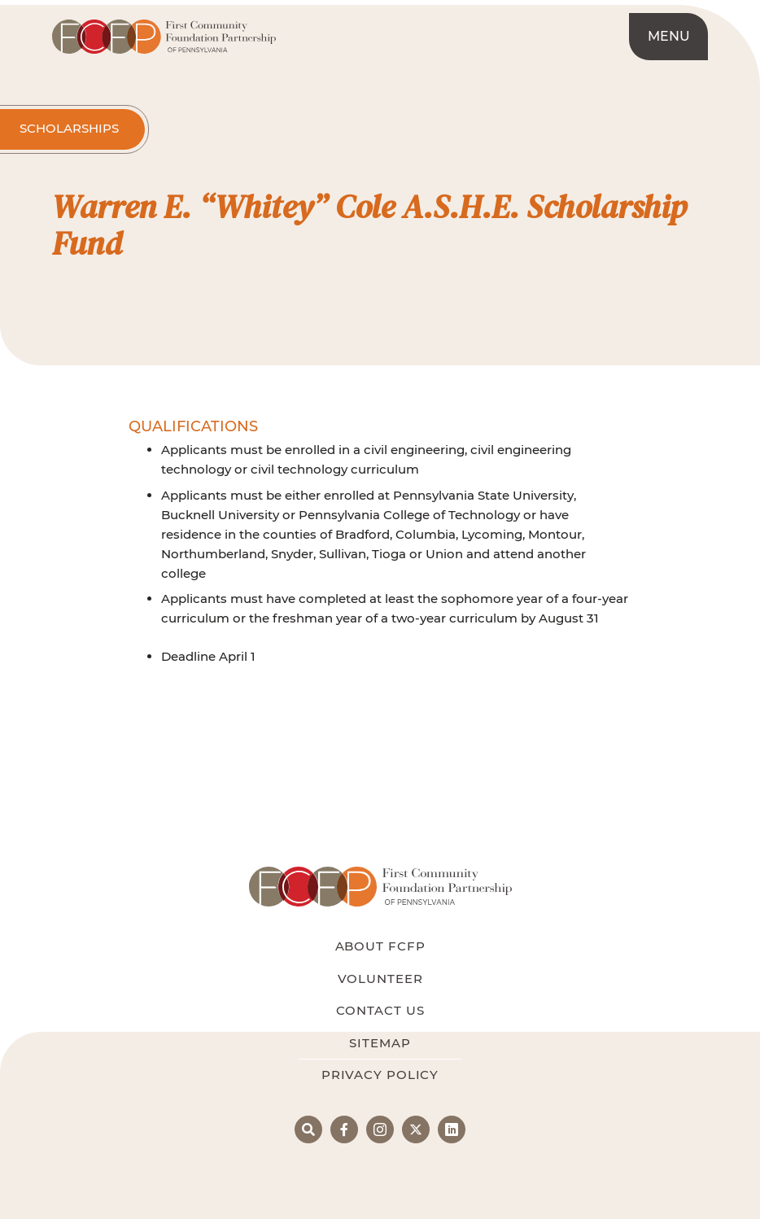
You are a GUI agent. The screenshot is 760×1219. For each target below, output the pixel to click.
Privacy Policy (380, 1074)
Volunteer (380, 978)
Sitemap (379, 1043)
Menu (669, 36)
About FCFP (380, 946)
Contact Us (380, 1010)
